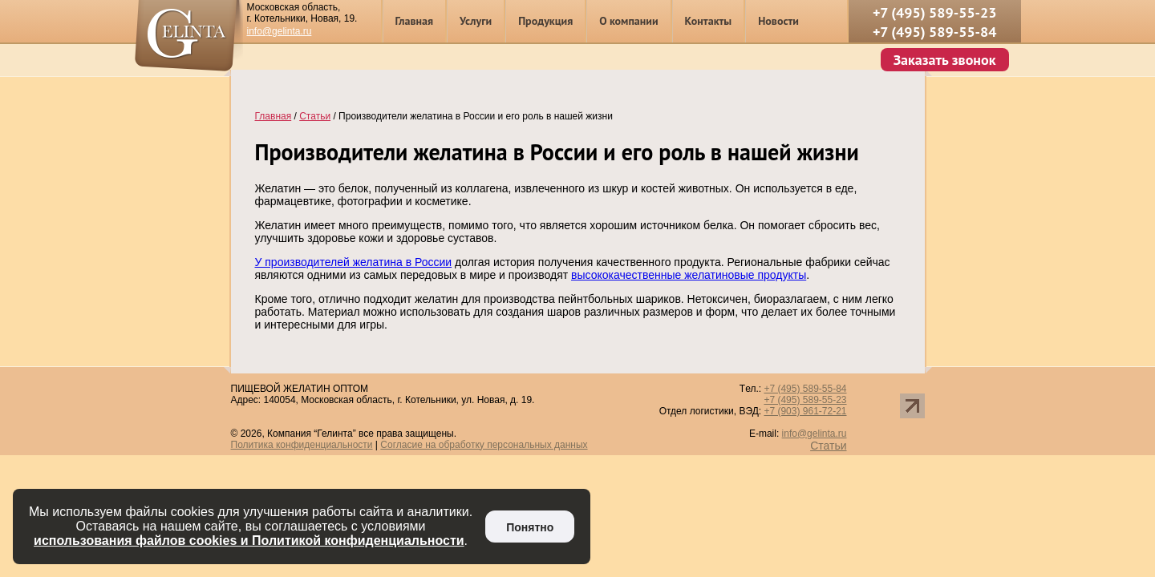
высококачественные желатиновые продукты (688, 274)
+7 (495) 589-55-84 (935, 31)
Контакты (708, 21)
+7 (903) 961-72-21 (805, 411)
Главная (414, 21)
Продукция (545, 21)
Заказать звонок (945, 59)
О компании (628, 21)
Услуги (476, 21)
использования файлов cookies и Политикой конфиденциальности (249, 540)
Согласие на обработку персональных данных (483, 444)
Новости (778, 21)
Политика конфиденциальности (302, 444)
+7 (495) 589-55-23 (935, 12)
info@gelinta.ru (279, 31)
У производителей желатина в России (353, 262)
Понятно (529, 527)
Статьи (828, 445)
